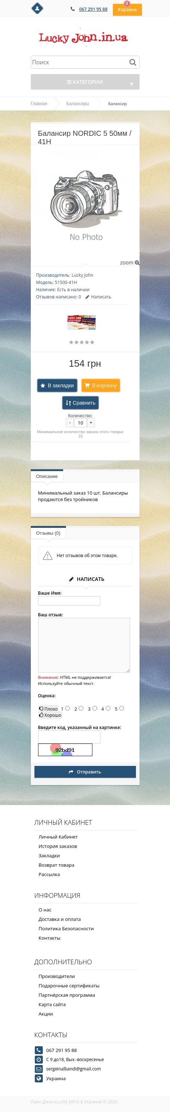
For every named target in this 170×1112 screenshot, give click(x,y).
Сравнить (84, 403)
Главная (39, 103)
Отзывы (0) (48, 533)
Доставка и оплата (60, 919)
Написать (98, 297)
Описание (47, 476)
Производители (57, 976)
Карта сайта (52, 1004)
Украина (56, 1078)
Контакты (50, 938)
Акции (46, 1013)
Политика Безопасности (66, 928)
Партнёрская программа (67, 995)
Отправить (85, 772)
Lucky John (82, 275)
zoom (129, 262)
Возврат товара (56, 865)
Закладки (49, 855)
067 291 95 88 (93, 9)
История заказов (58, 846)
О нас (45, 909)
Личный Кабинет (58, 836)
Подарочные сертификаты (69, 985)
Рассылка (49, 874)
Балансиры (77, 103)
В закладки (61, 385)
